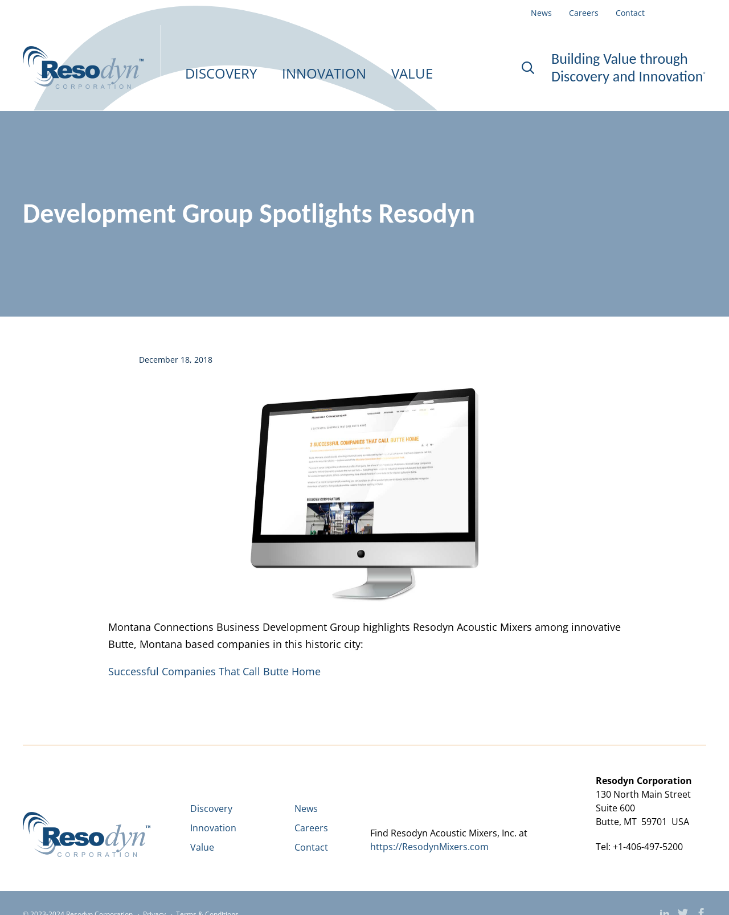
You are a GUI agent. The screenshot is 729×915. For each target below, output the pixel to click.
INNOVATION (324, 73)
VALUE (412, 73)
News (541, 13)
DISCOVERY (221, 73)
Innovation (213, 828)
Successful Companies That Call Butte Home (214, 671)
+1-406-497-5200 (648, 846)
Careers (584, 13)
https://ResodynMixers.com (429, 846)
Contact (630, 13)
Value (202, 847)
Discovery (211, 808)
